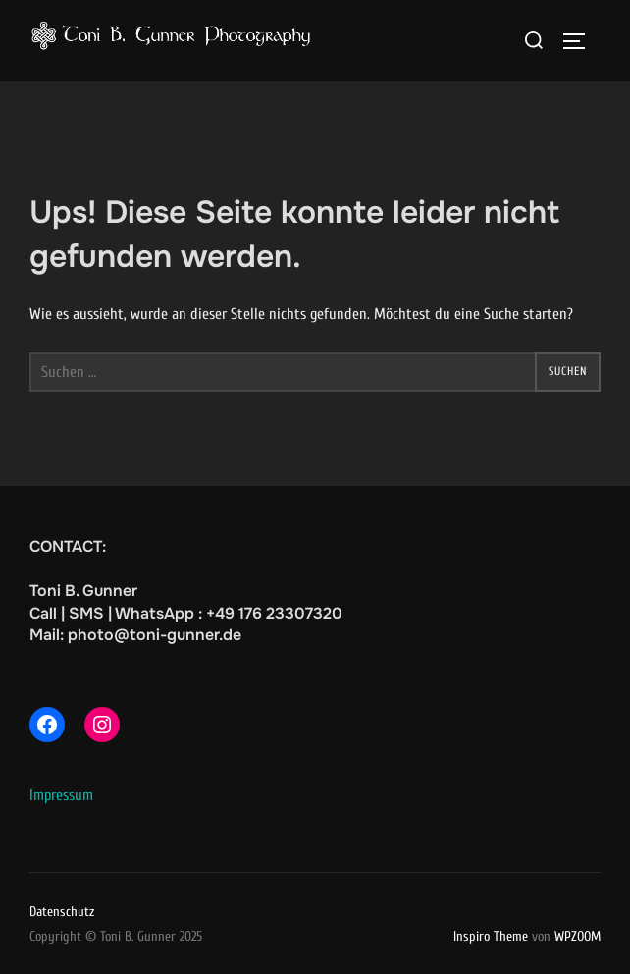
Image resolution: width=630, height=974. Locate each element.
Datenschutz (61, 911)
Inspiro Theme (490, 936)
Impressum (61, 795)
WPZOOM (577, 936)
